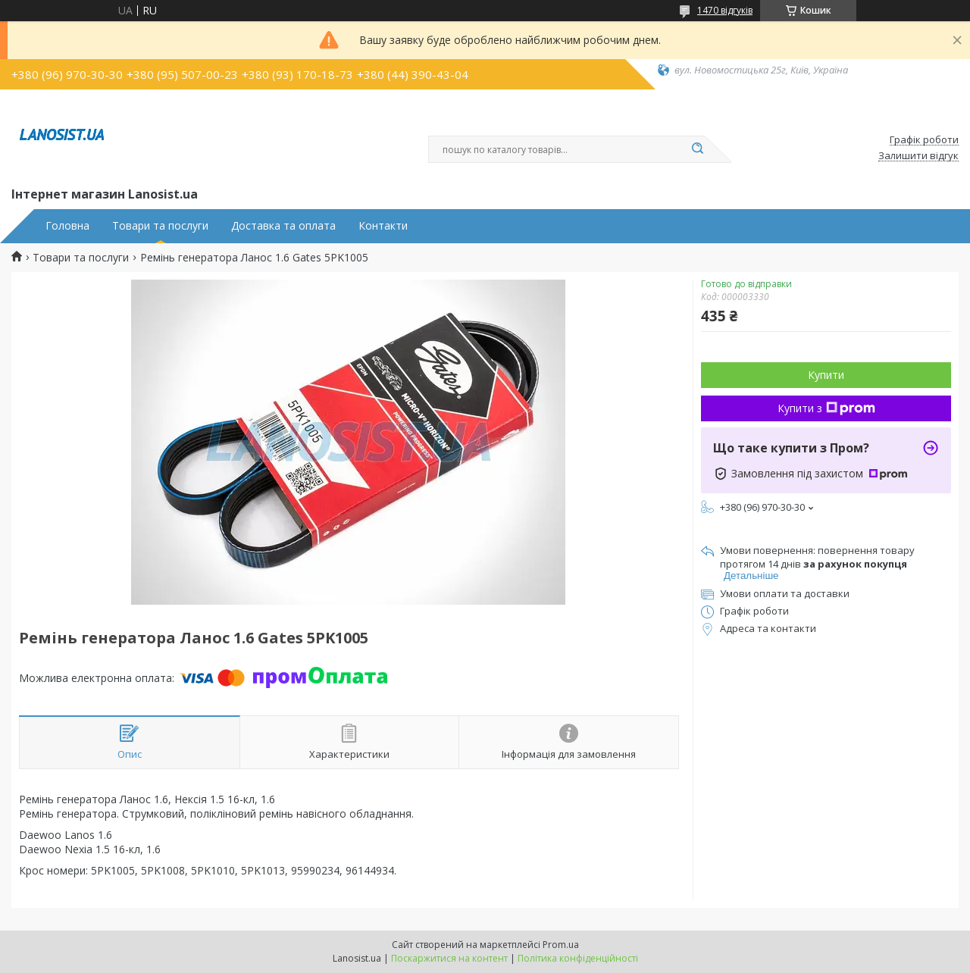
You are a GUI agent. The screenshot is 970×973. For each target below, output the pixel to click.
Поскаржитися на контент (449, 958)
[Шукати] (697, 149)
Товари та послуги (160, 226)
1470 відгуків (725, 10)
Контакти (383, 226)
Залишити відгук (918, 156)
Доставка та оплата (283, 226)
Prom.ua (561, 944)
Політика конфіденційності (578, 958)
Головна (67, 226)
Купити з (826, 408)
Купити (826, 375)
